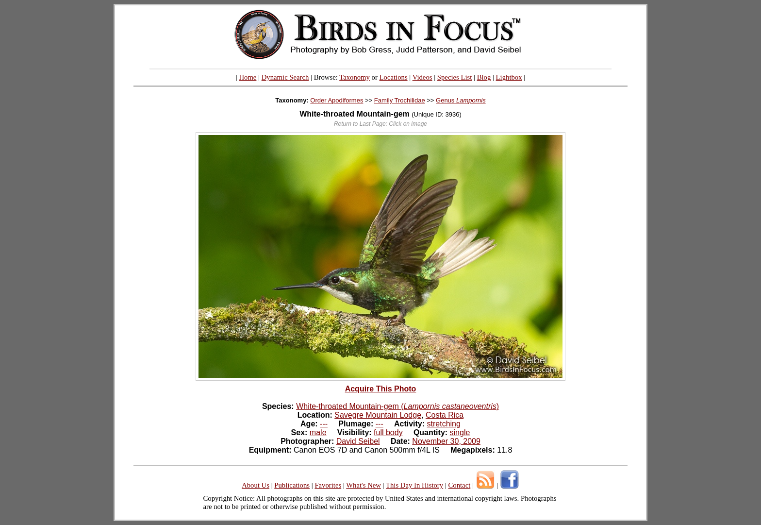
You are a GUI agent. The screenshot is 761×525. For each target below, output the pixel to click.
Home (247, 77)
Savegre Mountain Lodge (377, 415)
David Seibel (358, 441)
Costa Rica (444, 415)
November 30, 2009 (446, 441)
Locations (394, 77)
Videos (422, 77)
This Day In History (414, 485)
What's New (363, 485)
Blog (484, 77)
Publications (292, 485)
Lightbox (509, 77)
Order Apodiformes (336, 100)
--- (324, 424)
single (460, 432)
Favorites (327, 485)
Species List (454, 77)
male (318, 432)
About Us (255, 485)
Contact (459, 485)
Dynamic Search (285, 77)
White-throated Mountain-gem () (397, 406)
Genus (461, 100)
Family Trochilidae (399, 100)
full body (388, 432)
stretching (444, 424)
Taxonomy (354, 77)
